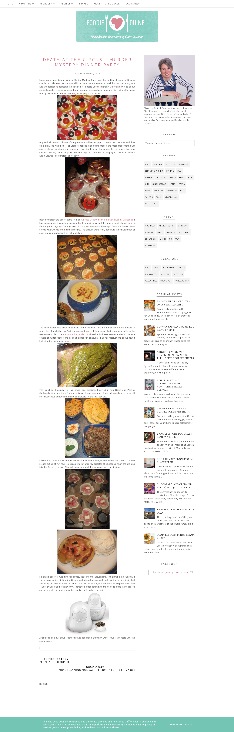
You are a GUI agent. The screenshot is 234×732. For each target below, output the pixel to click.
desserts (160, 177)
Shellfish (184, 164)
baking (170, 171)
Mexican (157, 164)
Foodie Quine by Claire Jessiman (173, 572)
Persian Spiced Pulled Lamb (77, 334)
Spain (163, 239)
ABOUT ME (26, 3)
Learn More (175, 724)
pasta (182, 184)
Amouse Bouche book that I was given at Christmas (107, 220)
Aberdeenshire (167, 226)
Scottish (170, 164)
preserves (172, 190)
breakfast (165, 281)
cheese (148, 177)
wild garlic (151, 203)
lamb (172, 184)
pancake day (182, 281)
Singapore (151, 239)
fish (190, 177)
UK (170, 239)
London (170, 232)
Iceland (149, 232)
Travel (83, 3)
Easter (181, 267)
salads (149, 197)
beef (179, 171)
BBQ (147, 164)
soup (159, 197)
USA (177, 239)
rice (182, 190)
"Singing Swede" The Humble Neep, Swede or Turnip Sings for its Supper (175, 355)
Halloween (151, 274)
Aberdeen (47, 3)
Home (9, 3)
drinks (172, 177)
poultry (158, 190)
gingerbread (159, 184)
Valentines (151, 281)
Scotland (132, 3)
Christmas (168, 267)
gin (147, 184)
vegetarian (171, 197)
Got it (188, 724)
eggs (181, 177)
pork (148, 190)
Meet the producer (107, 3)
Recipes (67, 3)
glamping (150, 245)
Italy (160, 232)
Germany (183, 226)
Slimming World (154, 171)
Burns (156, 267)
